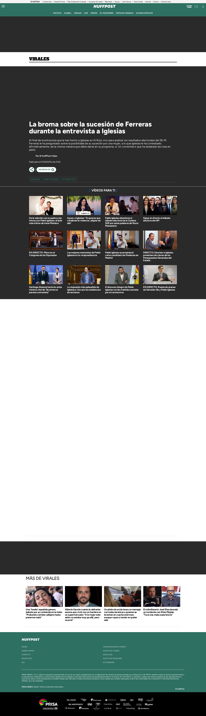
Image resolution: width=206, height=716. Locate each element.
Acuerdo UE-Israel (95, 2)
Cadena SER (123, 700)
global (67, 13)
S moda (120, 708)
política (57, 13)
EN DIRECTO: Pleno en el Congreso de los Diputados (43, 254)
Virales (39, 59)
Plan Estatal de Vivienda (77, 2)
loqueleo (131, 708)
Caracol (150, 700)
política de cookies (111, 651)
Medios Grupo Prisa (49, 708)
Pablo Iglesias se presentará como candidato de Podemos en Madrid (121, 255)
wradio (98, 704)
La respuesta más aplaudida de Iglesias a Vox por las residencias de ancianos (83, 290)
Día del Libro (166, 2)
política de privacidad (112, 658)
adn (140, 700)
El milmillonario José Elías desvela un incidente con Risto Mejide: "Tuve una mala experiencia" (160, 612)
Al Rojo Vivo (69, 179)
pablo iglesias (51, 179)
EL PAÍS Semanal (128, 704)
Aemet (148, 2)
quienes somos (28, 651)
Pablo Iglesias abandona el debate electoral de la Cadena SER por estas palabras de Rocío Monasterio (121, 222)
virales (77, 13)
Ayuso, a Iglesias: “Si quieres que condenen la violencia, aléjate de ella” (84, 221)
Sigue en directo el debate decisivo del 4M (156, 219)
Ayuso (117, 2)
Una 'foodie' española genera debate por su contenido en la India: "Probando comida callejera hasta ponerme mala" (44, 613)
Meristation (144, 708)
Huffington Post (76, 704)
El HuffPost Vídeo (48, 156)
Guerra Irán (47, 2)
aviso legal (108, 655)
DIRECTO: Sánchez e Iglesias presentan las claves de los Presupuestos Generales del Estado (158, 256)
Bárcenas (108, 2)
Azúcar (156, 2)
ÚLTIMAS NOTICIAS (144, 13)
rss (23, 662)
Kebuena (147, 704)
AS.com (131, 700)
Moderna (84, 708)
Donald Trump (59, 2)
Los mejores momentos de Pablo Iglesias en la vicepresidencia (83, 254)
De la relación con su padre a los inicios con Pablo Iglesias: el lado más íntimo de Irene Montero (45, 221)
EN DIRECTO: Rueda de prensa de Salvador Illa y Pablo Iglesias (159, 288)
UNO (91, 704)
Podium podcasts (97, 708)
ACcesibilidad (108, 662)
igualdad (35, 179)
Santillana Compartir (111, 700)
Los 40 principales (85, 700)
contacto (26, 655)
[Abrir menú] (3, 6)
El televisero (106, 13)
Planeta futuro (138, 704)
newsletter (27, 658)
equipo (24, 647)
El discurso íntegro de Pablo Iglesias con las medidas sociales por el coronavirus (121, 290)
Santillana (97, 700)
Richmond (71, 708)
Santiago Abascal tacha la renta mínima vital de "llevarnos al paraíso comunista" (45, 290)
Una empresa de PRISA (49, 702)
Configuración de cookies (114, 647)
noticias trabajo (124, 13)
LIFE (86, 13)
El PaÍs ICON (108, 708)
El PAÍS (73, 700)
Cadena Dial (118, 704)
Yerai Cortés (138, 2)
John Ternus (126, 2)
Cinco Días (109, 704)
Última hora (189, 6)
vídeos (94, 13)
